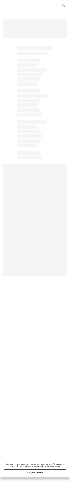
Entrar (53, 6)
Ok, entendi (35, 472)
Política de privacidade (49, 466)
